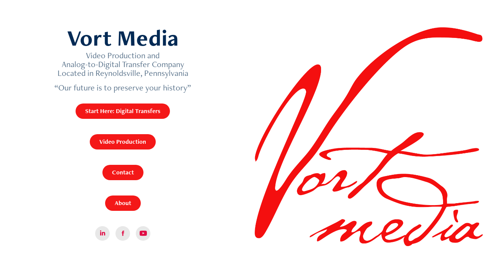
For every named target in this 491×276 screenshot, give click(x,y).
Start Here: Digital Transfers (122, 111)
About (123, 203)
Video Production (122, 142)
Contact (123, 172)
